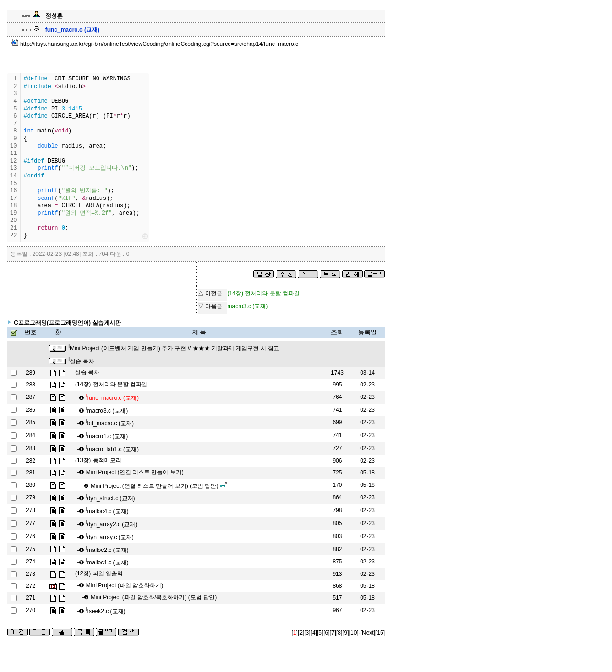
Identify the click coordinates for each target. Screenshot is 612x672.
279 (30, 497)
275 (30, 549)
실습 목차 (81, 361)
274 (30, 561)
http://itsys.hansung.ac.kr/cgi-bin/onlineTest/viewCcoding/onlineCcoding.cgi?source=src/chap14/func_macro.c (154, 44)
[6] (326, 632)
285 (30, 422)
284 (30, 435)
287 (30, 397)
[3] (307, 632)
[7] (333, 632)
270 (30, 610)
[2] (301, 632)
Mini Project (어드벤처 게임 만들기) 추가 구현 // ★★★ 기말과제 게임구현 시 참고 (173, 348)
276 (30, 536)
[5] (320, 632)
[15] (380, 632)
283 (30, 448)
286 (30, 410)
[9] (345, 632)
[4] (314, 632)
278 (30, 510)
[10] (354, 632)
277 (30, 523)
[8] (339, 632)
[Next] (368, 632)
